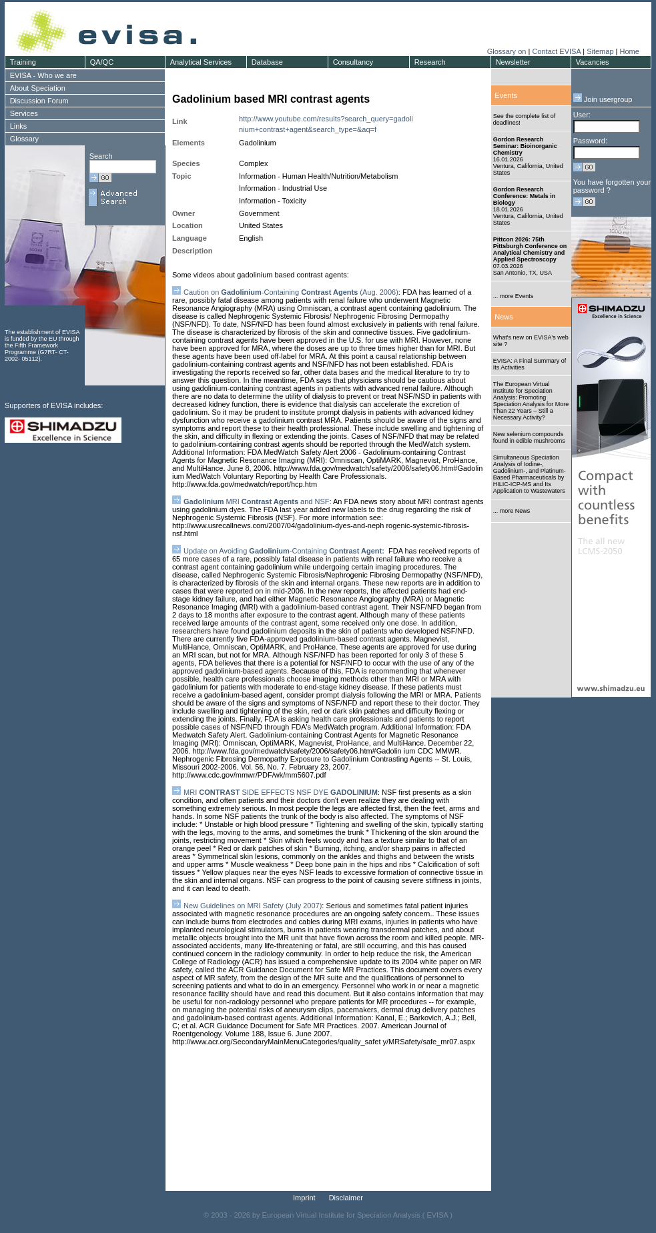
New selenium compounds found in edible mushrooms (529, 437)
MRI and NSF (256, 501)
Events (506, 95)
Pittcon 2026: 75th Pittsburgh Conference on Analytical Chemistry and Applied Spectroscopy (530, 249)
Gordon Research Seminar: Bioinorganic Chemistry (525, 146)
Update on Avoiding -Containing (286, 551)
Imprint (304, 1198)
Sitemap (600, 51)
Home (629, 51)
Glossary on (508, 51)
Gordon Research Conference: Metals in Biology (524, 196)
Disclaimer (346, 1198)
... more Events (513, 296)
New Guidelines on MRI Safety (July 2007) (253, 906)
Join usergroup (603, 99)
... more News (512, 510)
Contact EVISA (556, 51)
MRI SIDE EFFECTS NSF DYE (281, 792)
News (504, 317)
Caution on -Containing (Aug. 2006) (291, 292)
